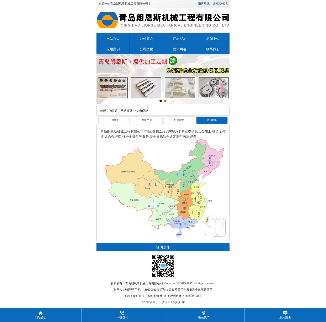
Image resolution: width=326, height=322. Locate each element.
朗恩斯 (135, 283)
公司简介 (146, 38)
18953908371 (220, 3)
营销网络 (179, 49)
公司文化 (146, 49)
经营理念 (179, 120)
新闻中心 (213, 38)
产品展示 (179, 38)
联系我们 (213, 49)
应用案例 (113, 49)
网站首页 (113, 38)
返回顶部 (163, 247)
